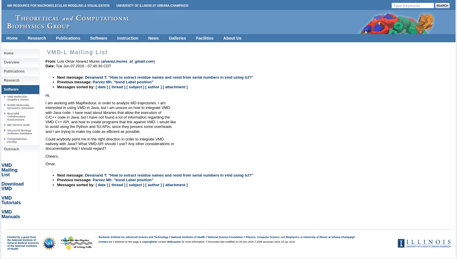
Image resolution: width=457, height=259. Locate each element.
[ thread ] (117, 87)
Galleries (177, 38)
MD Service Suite (18, 124)
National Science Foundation (225, 237)
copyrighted (149, 241)
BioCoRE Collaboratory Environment (16, 116)
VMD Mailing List (9, 170)
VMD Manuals (10, 214)
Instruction (127, 38)
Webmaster (174, 241)
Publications (68, 38)
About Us (232, 38)
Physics (251, 237)
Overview (11, 62)
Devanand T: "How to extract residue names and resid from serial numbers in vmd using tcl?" (169, 77)
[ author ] (153, 87)
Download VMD (12, 186)
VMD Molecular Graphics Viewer (18, 98)
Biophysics (293, 237)
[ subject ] (135, 87)
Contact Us (105, 241)
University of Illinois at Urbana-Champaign (152, 5)
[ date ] (102, 87)
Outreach (11, 149)
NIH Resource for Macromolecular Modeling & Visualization (58, 5)
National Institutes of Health (188, 237)
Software (98, 38)
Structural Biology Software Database (19, 132)
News (153, 38)
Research (37, 38)
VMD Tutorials (11, 200)
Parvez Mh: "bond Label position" (123, 82)
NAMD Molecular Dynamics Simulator (20, 106)
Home (12, 38)
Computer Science (268, 237)
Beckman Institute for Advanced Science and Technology (133, 237)
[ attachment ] (175, 87)
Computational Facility (17, 140)
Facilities (204, 38)
